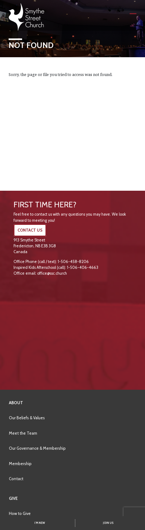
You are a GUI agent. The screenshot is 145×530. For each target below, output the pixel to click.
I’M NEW (39, 522)
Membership (20, 463)
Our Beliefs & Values (27, 417)
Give (13, 498)
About (16, 402)
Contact (16, 478)
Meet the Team (23, 433)
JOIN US (108, 522)
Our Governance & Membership (37, 448)
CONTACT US (30, 230)
